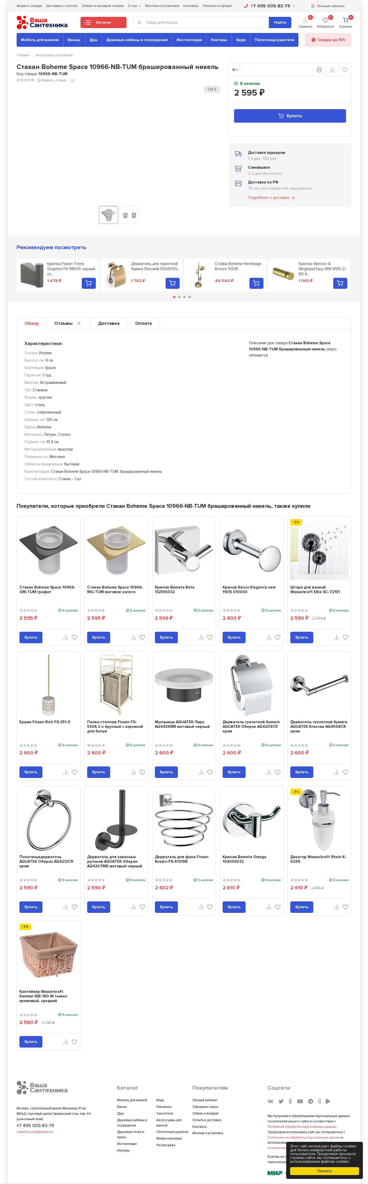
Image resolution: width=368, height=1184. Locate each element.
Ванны (74, 40)
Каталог (98, 24)
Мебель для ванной (40, 40)
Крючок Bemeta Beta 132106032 (174, 589)
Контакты (191, 6)
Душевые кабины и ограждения (137, 40)
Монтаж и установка (162, 6)
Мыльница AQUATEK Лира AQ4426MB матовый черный (182, 724)
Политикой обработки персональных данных (302, 1127)
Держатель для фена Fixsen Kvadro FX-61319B (182, 859)
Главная (23, 55)
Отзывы (68, 323)
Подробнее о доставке (271, 197)
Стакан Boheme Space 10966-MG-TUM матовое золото (115, 589)
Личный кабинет (328, 6)
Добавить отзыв (51, 80)
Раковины (163, 1107)
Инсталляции (189, 40)
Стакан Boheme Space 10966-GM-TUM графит (47, 589)
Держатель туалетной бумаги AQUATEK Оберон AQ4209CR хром (251, 726)
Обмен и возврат (205, 1113)
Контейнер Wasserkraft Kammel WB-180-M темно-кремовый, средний (43, 996)
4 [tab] (189, 297)
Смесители (164, 1113)
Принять (324, 1171)
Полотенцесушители (274, 40)
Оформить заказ (205, 1107)
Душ (93, 40)
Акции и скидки (29, 6)
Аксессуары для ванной (54, 55)
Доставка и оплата (62, 6)
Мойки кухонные (169, 1138)
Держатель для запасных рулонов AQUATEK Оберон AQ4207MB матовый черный (114, 861)
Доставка (109, 323)
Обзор (32, 323)
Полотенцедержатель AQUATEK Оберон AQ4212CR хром (46, 861)
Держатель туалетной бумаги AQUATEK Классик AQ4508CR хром (318, 726)
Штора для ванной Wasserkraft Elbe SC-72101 (315, 589)
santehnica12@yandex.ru (35, 1132)
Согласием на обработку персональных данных (304, 1137)
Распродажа (165, 1145)
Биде (241, 40)
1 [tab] (174, 297)
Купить (290, 116)
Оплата (143, 323)
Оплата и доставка (206, 1120)
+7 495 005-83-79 (269, 6)
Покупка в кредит (217, 6)
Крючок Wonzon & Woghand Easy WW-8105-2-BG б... (322, 268)
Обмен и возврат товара (103, 6)
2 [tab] (179, 297)
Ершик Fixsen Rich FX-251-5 (44, 722)
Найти (280, 22)
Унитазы (219, 40)
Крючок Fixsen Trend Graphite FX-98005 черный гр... (71, 268)
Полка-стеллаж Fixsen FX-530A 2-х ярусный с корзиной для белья (115, 726)
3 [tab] (184, 297)
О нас (132, 6)
